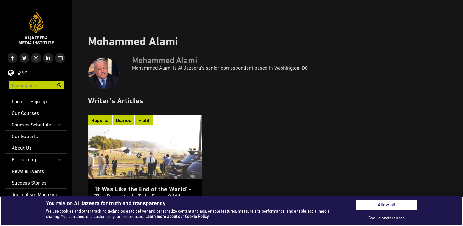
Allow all (386, 204)
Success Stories (29, 183)
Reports (100, 120)
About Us (21, 148)
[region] (231, 211)
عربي (22, 72)
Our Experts (25, 136)
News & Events (28, 171)
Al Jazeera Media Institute (36, 27)
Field (143, 120)
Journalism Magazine (35, 194)
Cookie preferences (386, 217)
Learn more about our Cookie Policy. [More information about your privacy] (177, 216)
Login (18, 101)
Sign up (39, 101)
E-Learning (24, 159)
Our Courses (25, 113)
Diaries (123, 120)
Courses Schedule (31, 124)
